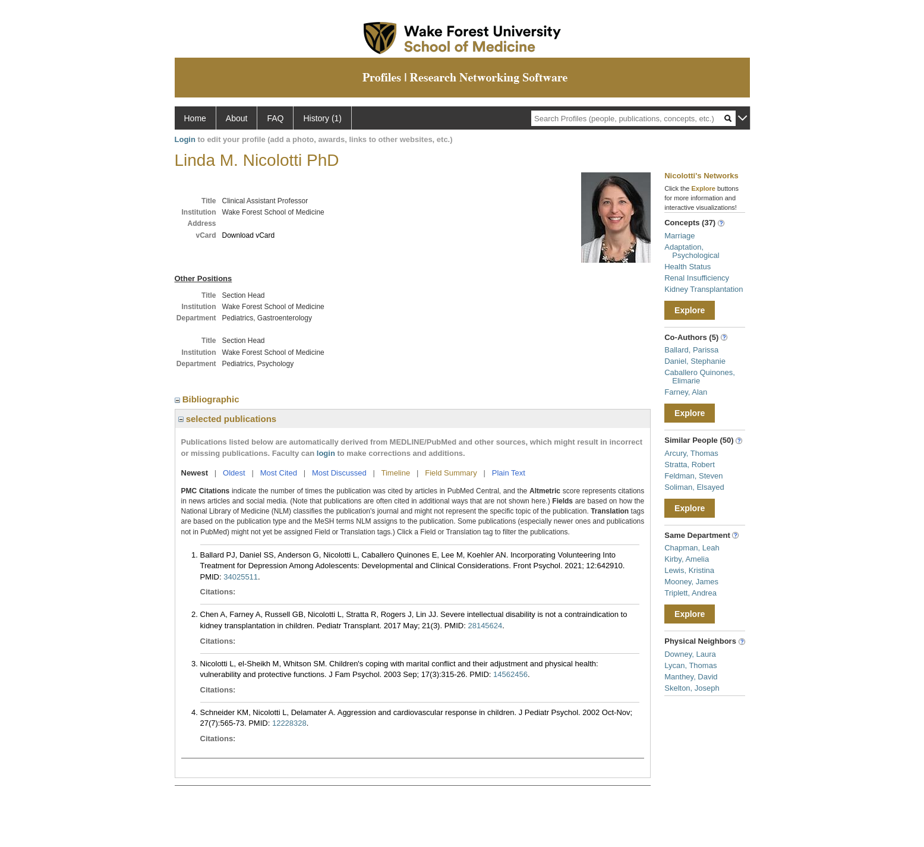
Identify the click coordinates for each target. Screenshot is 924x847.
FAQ (275, 118)
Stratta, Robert (689, 464)
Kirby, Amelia (686, 559)
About (237, 118)
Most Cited (278, 472)
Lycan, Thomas (690, 665)
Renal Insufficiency (696, 277)
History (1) (322, 118)
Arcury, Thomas (691, 453)
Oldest (234, 472)
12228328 (289, 723)
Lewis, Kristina (689, 570)
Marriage (679, 235)
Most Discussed (339, 472)
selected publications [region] (227, 419)
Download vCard (248, 235)
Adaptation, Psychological (692, 251)
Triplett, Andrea (690, 592)
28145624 (485, 625)
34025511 (240, 576)
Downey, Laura (689, 654)
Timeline (396, 472)
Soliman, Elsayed (694, 487)
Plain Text (508, 472)
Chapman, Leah (692, 547)
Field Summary (451, 472)
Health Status (687, 266)
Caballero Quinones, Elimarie (699, 376)
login (326, 453)
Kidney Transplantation (703, 289)
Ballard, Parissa (691, 349)
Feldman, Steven (693, 475)
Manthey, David (690, 676)
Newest (195, 472)
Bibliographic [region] (208, 399)
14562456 (510, 674)
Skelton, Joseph (692, 688)
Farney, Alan (685, 392)
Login (185, 139)
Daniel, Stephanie (695, 361)
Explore (689, 310)
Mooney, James (691, 581)
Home (195, 118)
